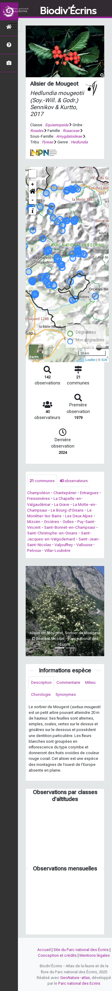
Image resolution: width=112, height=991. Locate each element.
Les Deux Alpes (79, 516)
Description (41, 682)
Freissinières (38, 498)
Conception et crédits (57, 955)
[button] (32, 192)
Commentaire (68, 682)
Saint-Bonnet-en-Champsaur (69, 527)
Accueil (44, 949)
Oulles (68, 521)
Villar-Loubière (57, 550)
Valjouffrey (64, 545)
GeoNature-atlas (75, 977)
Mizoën (33, 521)
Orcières (51, 521)
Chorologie (41, 694)
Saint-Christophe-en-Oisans (52, 533)
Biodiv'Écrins (68, 11)
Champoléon (38, 493)
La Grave (61, 504)
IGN (104, 360)
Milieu (90, 682)
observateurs (73, 481)
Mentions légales (94, 955)
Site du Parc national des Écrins (81, 949)
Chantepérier (64, 493)
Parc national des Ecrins (79, 983)
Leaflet (90, 360)
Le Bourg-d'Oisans (67, 510)
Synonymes (66, 694)
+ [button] (32, 184)
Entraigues (89, 493)
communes (42, 481)
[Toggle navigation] (13, 26)
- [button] (32, 200)
